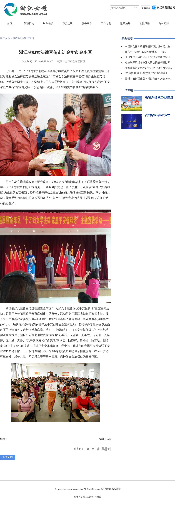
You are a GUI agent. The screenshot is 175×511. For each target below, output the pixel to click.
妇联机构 (29, 23)
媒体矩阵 (164, 23)
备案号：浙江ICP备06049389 (87, 497)
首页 (9, 23)
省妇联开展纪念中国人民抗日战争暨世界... (148, 62)
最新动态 (127, 38)
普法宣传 (29, 38)
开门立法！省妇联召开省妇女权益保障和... (148, 57)
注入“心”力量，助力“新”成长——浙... (145, 52)
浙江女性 (5, 38)
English (146, 7)
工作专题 (106, 23)
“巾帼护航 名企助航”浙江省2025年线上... (147, 73)
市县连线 (67, 23)
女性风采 (145, 23)
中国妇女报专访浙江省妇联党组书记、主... (148, 46)
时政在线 (48, 23)
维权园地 (18, 38)
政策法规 (125, 23)
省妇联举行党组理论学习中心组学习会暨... (148, 68)
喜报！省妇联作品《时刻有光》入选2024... (148, 78)
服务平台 (87, 23)
